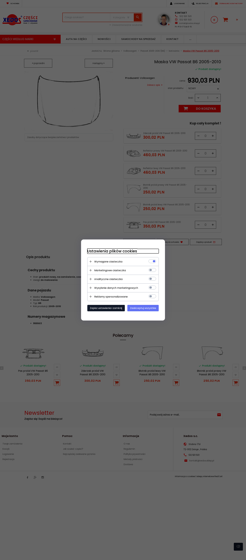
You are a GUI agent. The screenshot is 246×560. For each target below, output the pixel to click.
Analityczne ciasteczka (108, 279)
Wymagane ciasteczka (108, 261)
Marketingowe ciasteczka (110, 270)
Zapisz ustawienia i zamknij (106, 308)
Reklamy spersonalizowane (111, 296)
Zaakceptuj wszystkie (143, 308)
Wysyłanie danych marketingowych (116, 288)
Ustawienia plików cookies (112, 251)
